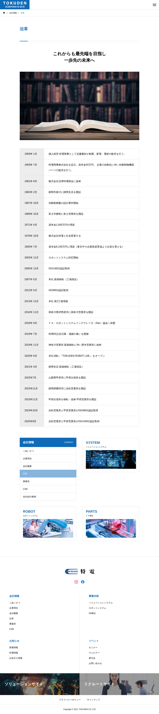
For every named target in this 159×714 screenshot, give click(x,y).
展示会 (92, 658)
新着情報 (13, 647)
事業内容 (94, 596)
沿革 (11, 618)
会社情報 (14, 596)
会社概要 (27, 466)
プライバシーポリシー (70, 699)
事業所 (26, 481)
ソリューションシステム (101, 602)
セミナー (93, 647)
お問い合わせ (95, 663)
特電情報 (13, 652)
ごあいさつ (28, 451)
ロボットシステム (97, 608)
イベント (94, 641)
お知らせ (14, 641)
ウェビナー (94, 652)
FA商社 (92, 613)
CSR (25, 489)
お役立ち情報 (15, 658)
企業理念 (27, 458)
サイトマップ (93, 699)
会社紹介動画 (29, 496)
